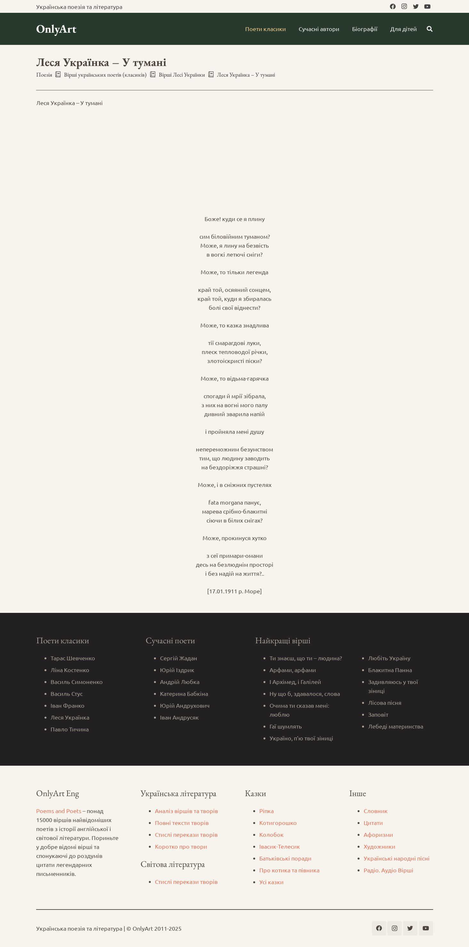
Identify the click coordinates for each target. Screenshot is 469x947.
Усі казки (271, 881)
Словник (376, 810)
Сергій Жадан (178, 658)
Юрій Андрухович (185, 705)
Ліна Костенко (70, 669)
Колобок (271, 834)
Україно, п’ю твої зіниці (301, 738)
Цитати (373, 822)
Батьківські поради (285, 858)
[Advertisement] (235, 161)
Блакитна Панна (390, 669)
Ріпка (266, 810)
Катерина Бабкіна (184, 693)
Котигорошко (278, 822)
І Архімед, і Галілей (295, 681)
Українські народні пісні (397, 858)
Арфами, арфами (293, 669)
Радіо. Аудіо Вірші (388, 870)
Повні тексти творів (182, 822)
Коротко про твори (181, 846)
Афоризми (378, 834)
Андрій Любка (179, 681)
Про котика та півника (289, 870)
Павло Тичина (70, 729)
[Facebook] (393, 6)
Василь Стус (67, 693)
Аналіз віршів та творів (186, 810)
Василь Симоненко (77, 681)
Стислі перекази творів (186, 834)
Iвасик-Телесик (279, 846)
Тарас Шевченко (73, 658)
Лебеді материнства (395, 726)
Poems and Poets (58, 810)
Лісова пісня (384, 702)
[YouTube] (427, 6)
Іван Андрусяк (179, 717)
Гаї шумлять (286, 726)
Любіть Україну (389, 658)
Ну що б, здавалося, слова (305, 693)
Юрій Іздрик (177, 669)
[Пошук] (429, 29)
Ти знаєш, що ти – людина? (306, 658)
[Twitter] (416, 6)
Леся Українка (70, 717)
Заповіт (378, 714)
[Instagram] (404, 6)
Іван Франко (68, 705)
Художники (379, 846)
